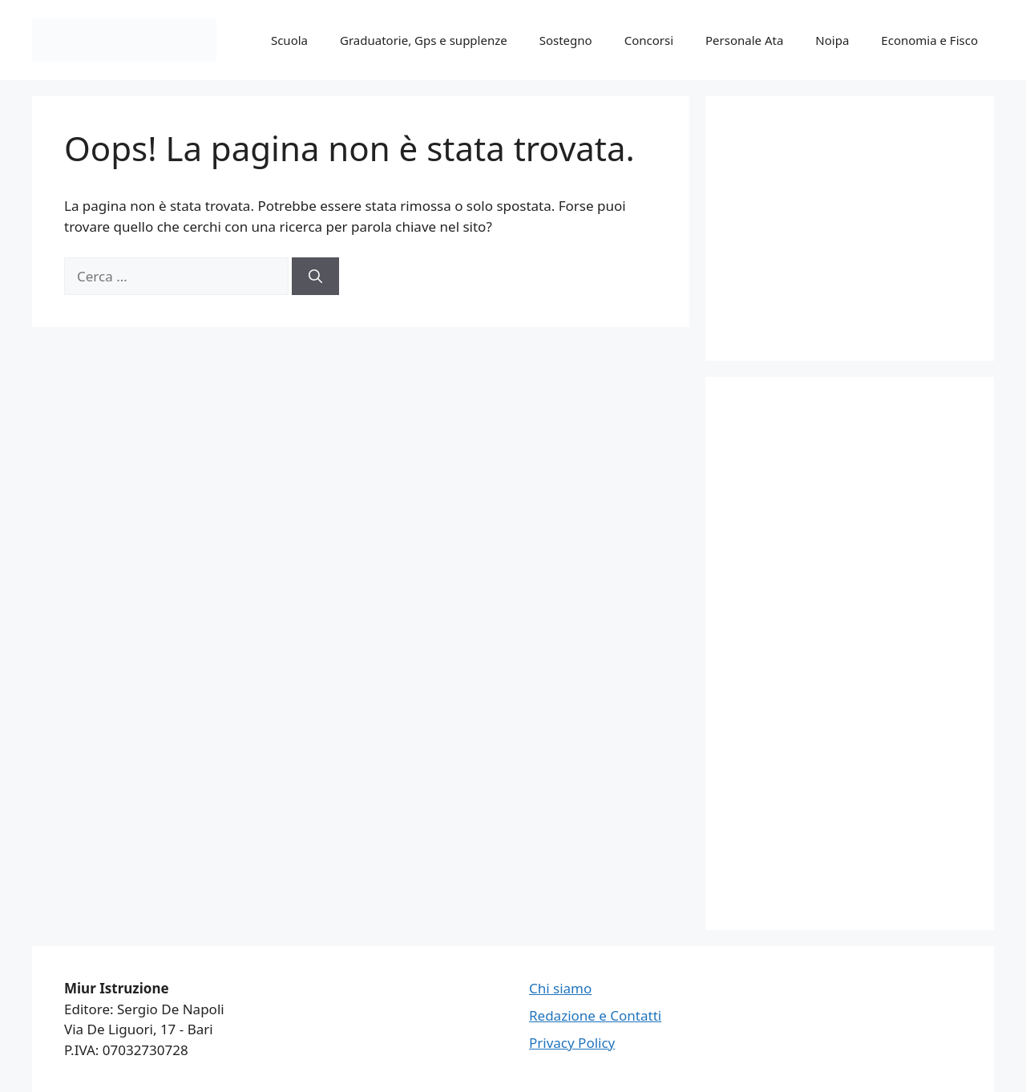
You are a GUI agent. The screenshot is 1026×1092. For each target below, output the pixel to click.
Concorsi (648, 40)
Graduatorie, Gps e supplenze (423, 40)
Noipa (832, 40)
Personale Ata (744, 40)
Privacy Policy (572, 1042)
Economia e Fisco (929, 40)
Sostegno (565, 40)
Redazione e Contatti (595, 1015)
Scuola (289, 40)
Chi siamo (560, 988)
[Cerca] (315, 276)
